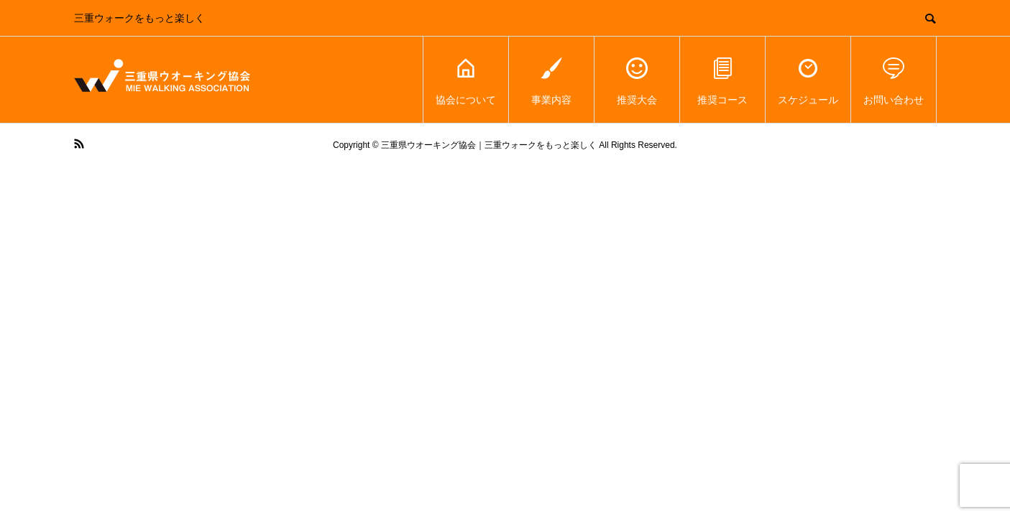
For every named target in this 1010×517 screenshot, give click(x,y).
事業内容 (551, 80)
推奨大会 (637, 80)
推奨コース (722, 80)
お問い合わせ (893, 80)
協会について (466, 80)
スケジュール (808, 80)
